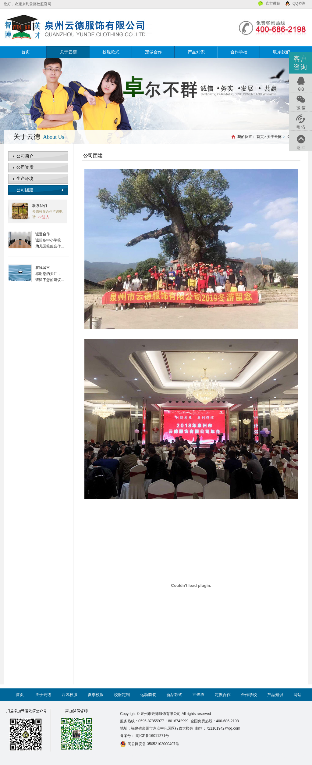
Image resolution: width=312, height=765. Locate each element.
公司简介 (25, 156)
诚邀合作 (42, 234)
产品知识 (196, 52)
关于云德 (68, 52)
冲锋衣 (198, 694)
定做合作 (153, 52)
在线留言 (42, 267)
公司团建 (25, 190)
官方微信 (273, 3)
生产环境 (25, 178)
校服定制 (122, 694)
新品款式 (174, 694)
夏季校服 (96, 694)
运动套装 (148, 694)
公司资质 (25, 167)
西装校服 (69, 694)
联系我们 (281, 52)
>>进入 (44, 217)
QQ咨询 (299, 3)
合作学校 (238, 52)
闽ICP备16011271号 (152, 736)
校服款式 (110, 52)
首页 (25, 52)
